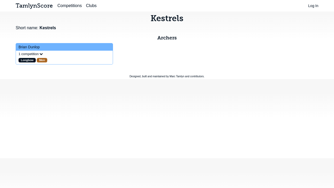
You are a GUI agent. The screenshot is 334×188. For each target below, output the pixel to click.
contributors (197, 76)
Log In (313, 6)
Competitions (69, 5)
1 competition (29, 54)
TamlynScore (34, 5)
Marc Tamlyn (177, 76)
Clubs (91, 5)
